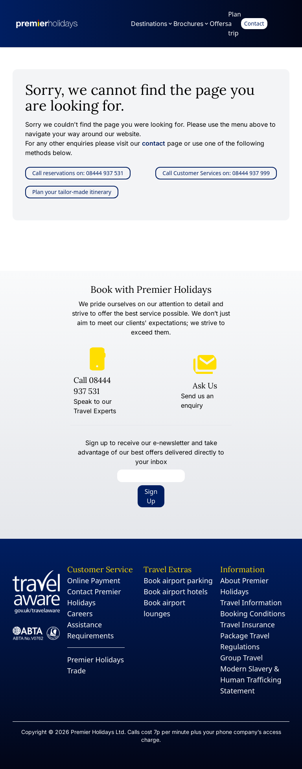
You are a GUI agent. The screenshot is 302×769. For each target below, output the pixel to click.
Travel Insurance (247, 624)
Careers (80, 613)
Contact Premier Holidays (94, 597)
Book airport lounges (164, 608)
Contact (254, 23)
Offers (219, 23)
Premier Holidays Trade (95, 665)
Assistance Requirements (90, 630)
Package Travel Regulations (244, 641)
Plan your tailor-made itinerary (71, 192)
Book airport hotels (175, 591)
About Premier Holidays (244, 586)
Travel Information (251, 602)
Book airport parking (178, 580)
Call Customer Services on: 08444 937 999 (216, 173)
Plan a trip (234, 23)
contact (153, 143)
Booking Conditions (252, 613)
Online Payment (93, 580)
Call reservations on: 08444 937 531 (77, 173)
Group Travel (241, 657)
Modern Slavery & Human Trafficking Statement (251, 679)
